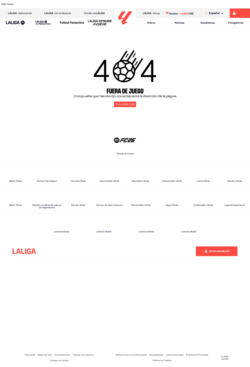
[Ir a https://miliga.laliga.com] (240, 13)
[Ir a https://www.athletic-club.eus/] (22, 4)
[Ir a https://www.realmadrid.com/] (187, 4)
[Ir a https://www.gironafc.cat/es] (105, 4)
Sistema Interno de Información (131, 355)
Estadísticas (208, 22)
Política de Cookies (162, 360)
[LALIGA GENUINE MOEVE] (100, 23)
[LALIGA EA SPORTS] (15, 23)
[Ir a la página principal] (125, 26)
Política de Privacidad (197, 355)
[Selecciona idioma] (214, 13)
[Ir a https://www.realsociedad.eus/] (210, 4)
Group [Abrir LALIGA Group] (151, 13)
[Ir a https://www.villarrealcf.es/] (246, 4)
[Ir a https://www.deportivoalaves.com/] (58, 4)
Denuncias (30, 355)
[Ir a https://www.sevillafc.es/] (222, 4)
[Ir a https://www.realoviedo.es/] (199, 4)
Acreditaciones (62, 355)
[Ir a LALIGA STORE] (179, 13)
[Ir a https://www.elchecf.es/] (69, 4)
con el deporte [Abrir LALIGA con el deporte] (57, 13)
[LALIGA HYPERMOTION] (43, 22)
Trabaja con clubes (59, 360)
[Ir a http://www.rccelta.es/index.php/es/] (140, 4)
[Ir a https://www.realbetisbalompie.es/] (175, 4)
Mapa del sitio (45, 355)
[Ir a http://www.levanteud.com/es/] (116, 4)
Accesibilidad (156, 355)
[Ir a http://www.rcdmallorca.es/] (163, 4)
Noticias (179, 22)
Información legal (174, 355)
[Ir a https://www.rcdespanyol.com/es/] (152, 4)
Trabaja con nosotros (83, 355)
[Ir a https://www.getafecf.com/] (93, 4)
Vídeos (151, 22)
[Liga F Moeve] (72, 23)
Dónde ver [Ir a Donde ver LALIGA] (94, 13)
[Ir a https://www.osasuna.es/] (46, 4)
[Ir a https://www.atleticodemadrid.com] (34, 4)
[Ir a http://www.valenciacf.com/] (234, 4)
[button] (15, 23)
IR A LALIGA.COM (125, 104)
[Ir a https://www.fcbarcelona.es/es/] (81, 4)
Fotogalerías (235, 22)
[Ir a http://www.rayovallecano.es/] (128, 4)
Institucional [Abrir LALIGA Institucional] (20, 13)
